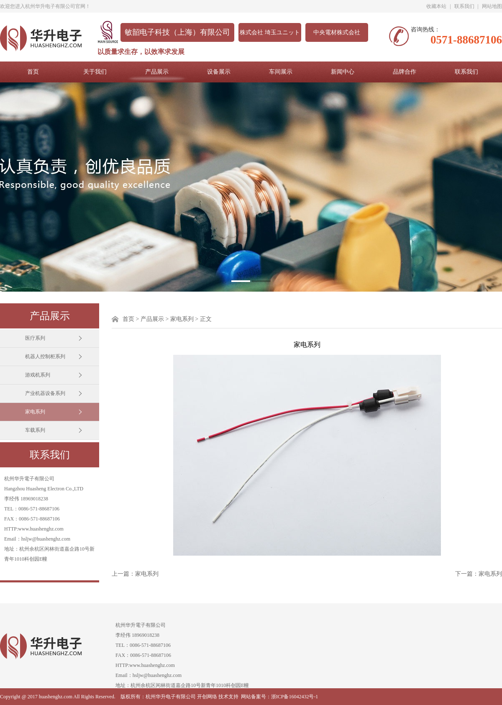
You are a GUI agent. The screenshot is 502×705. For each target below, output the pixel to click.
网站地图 (492, 6)
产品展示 (157, 72)
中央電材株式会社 (336, 32)
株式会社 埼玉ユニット (270, 32)
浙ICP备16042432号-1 (294, 697)
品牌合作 (404, 72)
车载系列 (35, 430)
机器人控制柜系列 (45, 356)
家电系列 (35, 412)
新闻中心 (342, 72)
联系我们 (464, 6)
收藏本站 (436, 6)
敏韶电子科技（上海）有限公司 (177, 32)
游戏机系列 (37, 375)
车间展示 (280, 72)
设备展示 (219, 72)
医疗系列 (35, 338)
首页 (33, 72)
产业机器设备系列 (45, 393)
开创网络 (207, 697)
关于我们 (95, 72)
